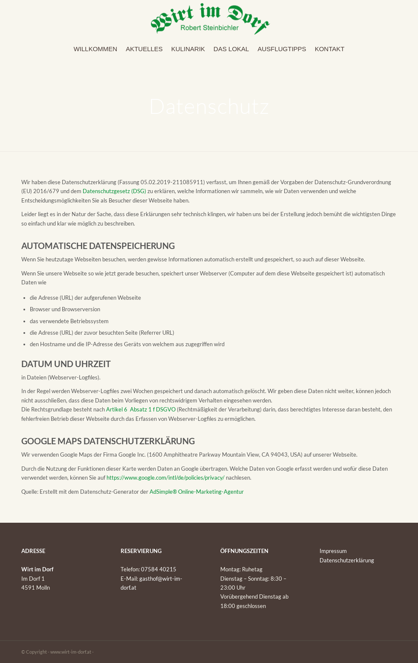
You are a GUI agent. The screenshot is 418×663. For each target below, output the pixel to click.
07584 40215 (158, 569)
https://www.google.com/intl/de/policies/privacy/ (166, 477)
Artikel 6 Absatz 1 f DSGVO (141, 409)
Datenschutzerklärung (347, 560)
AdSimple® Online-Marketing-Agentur (197, 491)
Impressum (333, 550)
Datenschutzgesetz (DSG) (114, 191)
